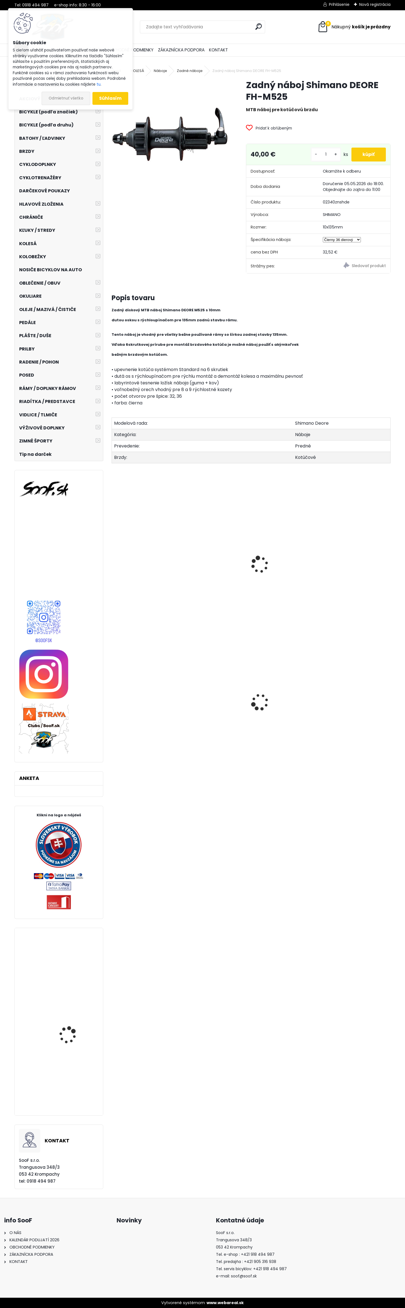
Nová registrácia (375, 4)
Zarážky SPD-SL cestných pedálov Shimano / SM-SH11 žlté (73, 975)
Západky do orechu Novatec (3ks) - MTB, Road (357, 715)
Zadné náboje (190, 70)
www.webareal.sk (225, 1302)
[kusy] (326, 154)
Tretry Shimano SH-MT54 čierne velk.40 (70, 1039)
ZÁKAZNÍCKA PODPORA (181, 50)
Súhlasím (110, 98)
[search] (258, 26)
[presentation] (113, 558)
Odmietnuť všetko (66, 98)
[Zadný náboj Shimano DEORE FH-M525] (170, 137)
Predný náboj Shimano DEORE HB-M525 (140, 576)
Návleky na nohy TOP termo (279, 721)
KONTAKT (218, 50)
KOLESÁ (137, 70)
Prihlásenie (339, 4)
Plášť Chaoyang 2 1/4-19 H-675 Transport (145, 726)
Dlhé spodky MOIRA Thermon (206, 720)
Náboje (160, 70)
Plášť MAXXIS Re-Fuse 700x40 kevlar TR (71, 1095)
